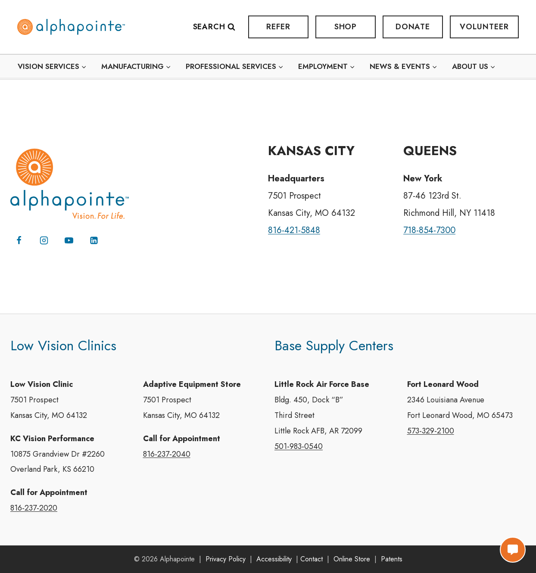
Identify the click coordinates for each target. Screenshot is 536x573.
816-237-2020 (33, 508)
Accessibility (274, 559)
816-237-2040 (166, 454)
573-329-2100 (430, 430)
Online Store (351, 559)
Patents (391, 559)
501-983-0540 (298, 446)
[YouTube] (69, 240)
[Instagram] (44, 240)
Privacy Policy (226, 559)
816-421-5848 (294, 230)
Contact (311, 559)
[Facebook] (19, 240)
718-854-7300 (429, 230)
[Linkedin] (94, 240)
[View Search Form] (218, 27)
